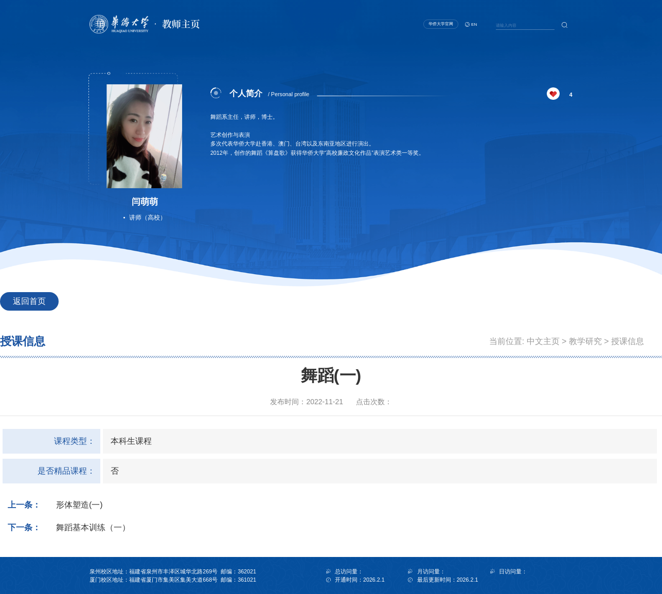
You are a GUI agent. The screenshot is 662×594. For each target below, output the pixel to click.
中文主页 (543, 341)
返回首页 (29, 301)
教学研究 (585, 341)
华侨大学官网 (440, 24)
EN (474, 24)
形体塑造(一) (79, 504)
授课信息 (627, 341)
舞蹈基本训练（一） (93, 527)
